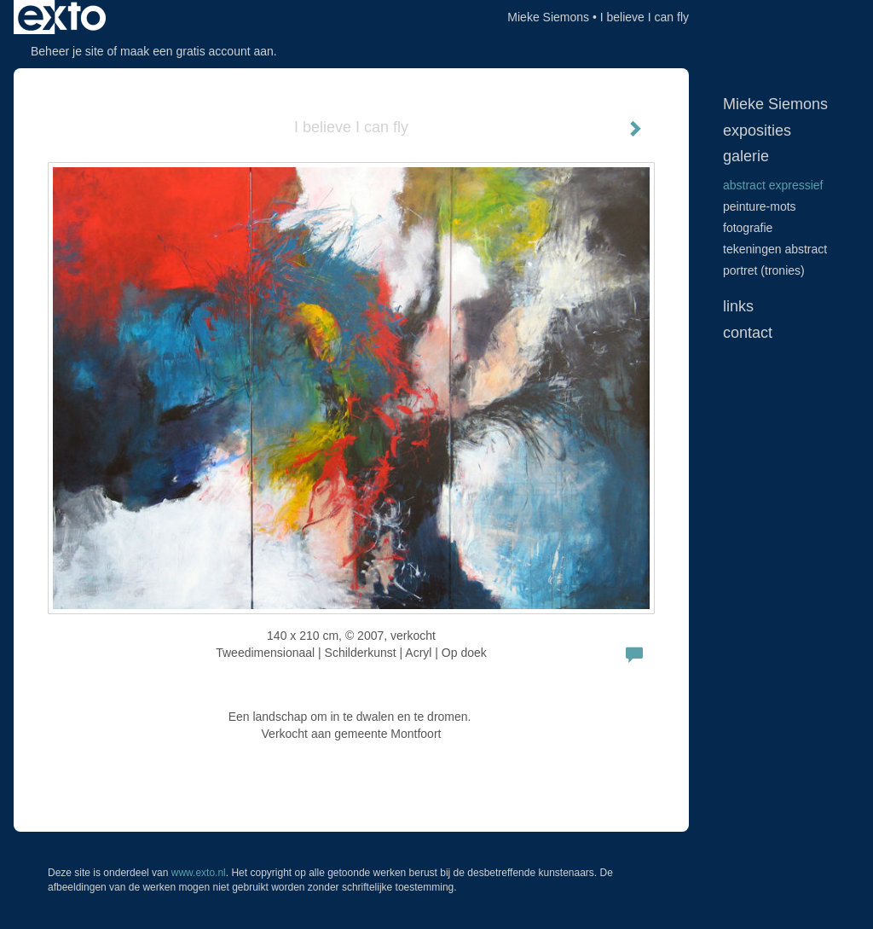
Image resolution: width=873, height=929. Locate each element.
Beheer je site (67, 51)
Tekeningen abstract (775, 249)
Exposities (757, 130)
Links (738, 306)
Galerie (746, 156)
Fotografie (747, 228)
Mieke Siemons (548, 17)
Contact (747, 332)
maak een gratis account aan (197, 51)
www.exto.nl (198, 873)
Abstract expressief (773, 185)
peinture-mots (759, 206)
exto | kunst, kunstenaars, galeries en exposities (62, 17)
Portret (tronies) (764, 270)
